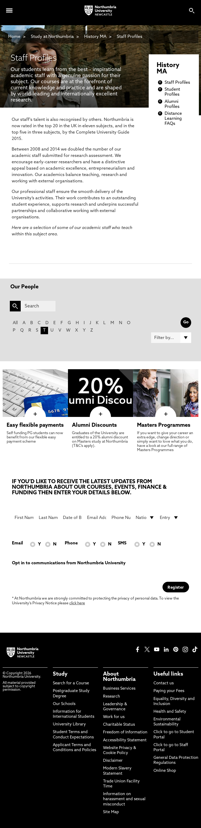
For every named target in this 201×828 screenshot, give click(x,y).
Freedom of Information (125, 732)
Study (60, 674)
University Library (69, 724)
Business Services (119, 689)
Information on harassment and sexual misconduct (124, 799)
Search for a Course (71, 683)
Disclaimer (113, 761)
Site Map (111, 812)
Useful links (168, 674)
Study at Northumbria (52, 37)
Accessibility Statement (125, 740)
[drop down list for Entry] (169, 517)
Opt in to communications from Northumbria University (69, 563)
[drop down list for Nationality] (145, 517)
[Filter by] (171, 337)
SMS (122, 543)
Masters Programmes (163, 425)
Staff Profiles (129, 37)
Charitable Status (119, 725)
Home (14, 37)
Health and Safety (169, 712)
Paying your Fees (168, 691)
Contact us (163, 683)
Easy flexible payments (35, 425)
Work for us (114, 717)
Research (111, 697)
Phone (71, 543)
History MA (95, 37)
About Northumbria (119, 677)
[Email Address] (96, 517)
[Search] (38, 306)
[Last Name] (48, 517)
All (15, 323)
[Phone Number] (121, 517)
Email (17, 543)
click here (77, 603)
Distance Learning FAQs (173, 119)
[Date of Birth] (72, 517)
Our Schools (64, 704)
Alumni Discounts (94, 425)
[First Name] (24, 517)
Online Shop (164, 771)
